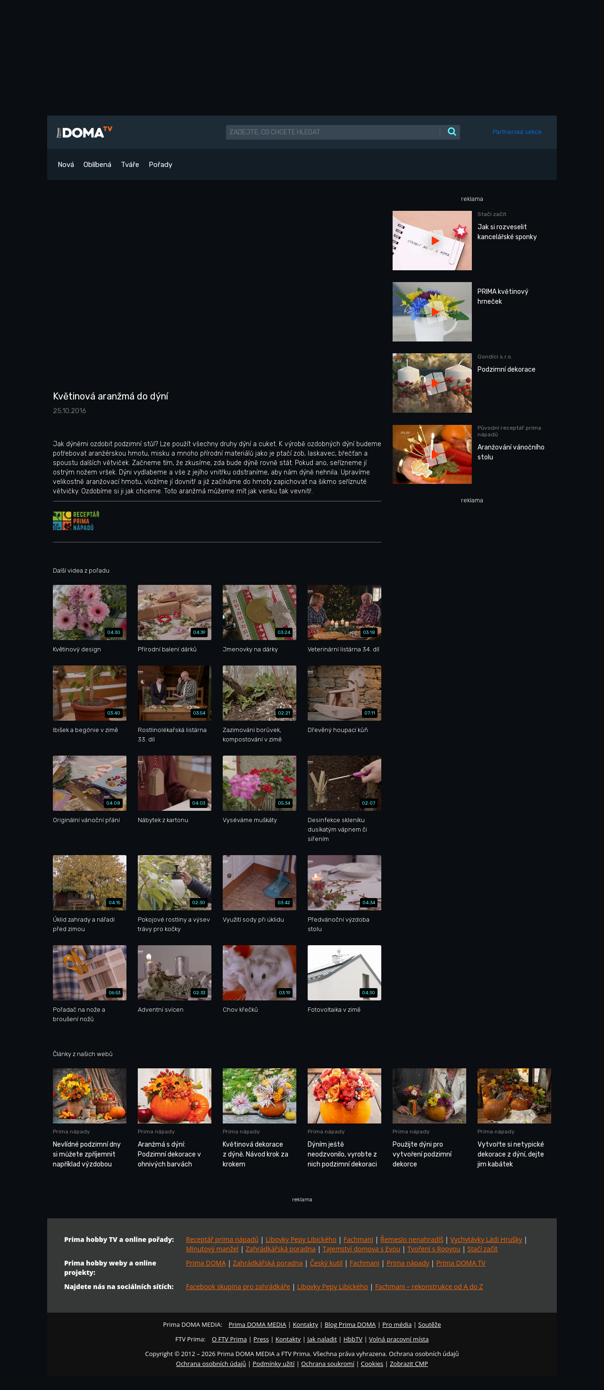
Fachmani (358, 1239)
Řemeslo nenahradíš (411, 1239)
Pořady (160, 164)
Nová (66, 164)
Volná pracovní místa (398, 1339)
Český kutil (326, 1262)
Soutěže (429, 1324)
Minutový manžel (212, 1248)
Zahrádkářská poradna (281, 1248)
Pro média (396, 1324)
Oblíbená (97, 164)
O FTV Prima (229, 1339)
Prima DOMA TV (460, 1262)
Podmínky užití (273, 1363)
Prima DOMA (206, 1262)
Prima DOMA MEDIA (257, 1324)
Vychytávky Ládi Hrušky (486, 1239)
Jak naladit (322, 1339)
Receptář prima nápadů (222, 1239)
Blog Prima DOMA (350, 1324)
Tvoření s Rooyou (433, 1248)
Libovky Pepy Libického (301, 1239)
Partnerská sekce (517, 131)
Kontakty (305, 1324)
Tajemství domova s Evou (362, 1248)
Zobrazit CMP (409, 1363)
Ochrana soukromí (327, 1363)
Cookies (372, 1363)
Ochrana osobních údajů (211, 1363)
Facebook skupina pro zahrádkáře (238, 1286)
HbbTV (353, 1339)
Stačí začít (483, 1248)
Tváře (130, 164)
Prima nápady (407, 1262)
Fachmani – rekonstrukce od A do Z (429, 1286)
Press (261, 1339)
